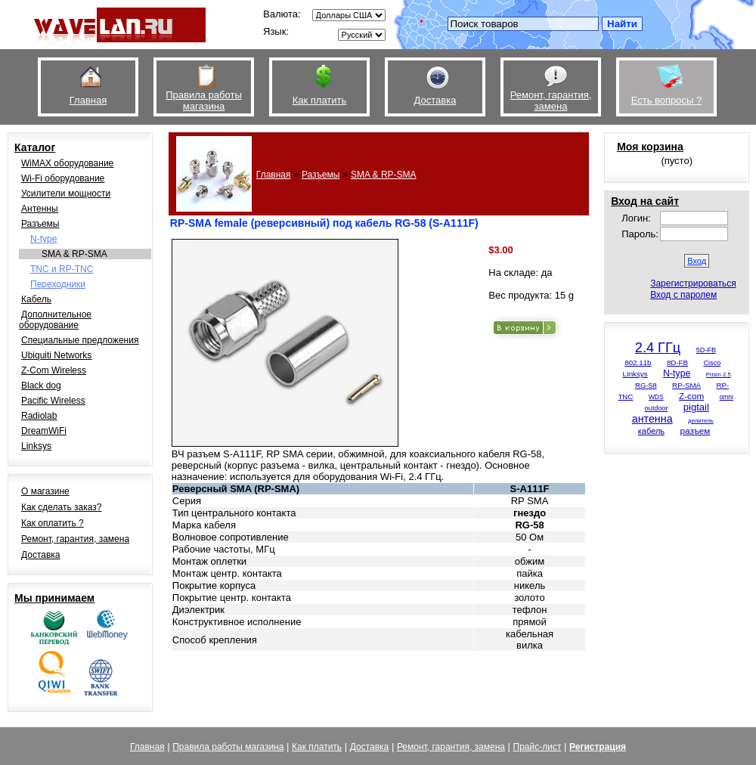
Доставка (40, 555)
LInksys (635, 374)
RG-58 (646, 385)
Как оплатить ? (52, 523)
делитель (701, 420)
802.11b (637, 362)
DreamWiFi (44, 431)
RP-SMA (686, 385)
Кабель (36, 299)
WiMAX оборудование (67, 163)
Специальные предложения (79, 340)
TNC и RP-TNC (61, 269)
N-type (43, 239)
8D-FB (677, 362)
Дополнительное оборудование (55, 319)
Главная (273, 174)
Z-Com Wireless (53, 370)
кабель (651, 430)
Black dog (41, 385)
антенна (652, 419)
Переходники (57, 284)
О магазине (45, 491)
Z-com (691, 396)
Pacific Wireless (53, 400)
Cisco (712, 363)
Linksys (36, 446)
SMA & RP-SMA (74, 254)
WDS (656, 397)
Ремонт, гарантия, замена (75, 539)
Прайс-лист (537, 747)
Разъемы (40, 223)
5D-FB (706, 350)
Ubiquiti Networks (56, 355)
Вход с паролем (683, 295)
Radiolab (39, 415)
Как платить (317, 747)
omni (726, 397)
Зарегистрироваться (693, 283)
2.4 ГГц (657, 347)
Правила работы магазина (228, 747)
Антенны (39, 208)
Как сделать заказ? (61, 507)
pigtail (696, 407)
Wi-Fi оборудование (62, 178)
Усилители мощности (65, 193)
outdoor (656, 408)
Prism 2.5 (718, 374)
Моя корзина (650, 147)
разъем (695, 430)
